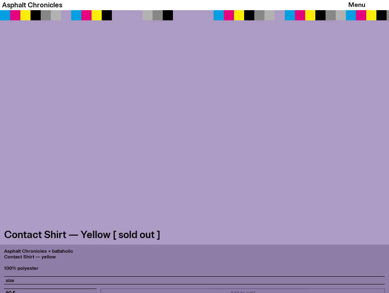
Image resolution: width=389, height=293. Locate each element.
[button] (194, 127)
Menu (356, 5)
